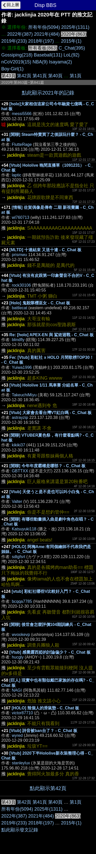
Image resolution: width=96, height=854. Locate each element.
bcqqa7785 (22, 601)
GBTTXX (20, 471)
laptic (16, 175)
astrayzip (20, 417)
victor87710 (22, 713)
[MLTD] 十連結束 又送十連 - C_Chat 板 (45, 250)
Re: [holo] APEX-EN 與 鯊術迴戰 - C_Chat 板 (51, 335)
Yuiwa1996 (22, 367)
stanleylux (21, 763)
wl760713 (20, 217)
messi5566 (21, 113)
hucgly (18, 657)
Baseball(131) (48, 55)
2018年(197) (41, 41)
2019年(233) (14, 41)
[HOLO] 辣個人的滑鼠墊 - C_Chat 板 (45, 708)
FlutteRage (22, 144)
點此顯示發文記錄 (19, 829)
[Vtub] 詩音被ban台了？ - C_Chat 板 (43, 730)
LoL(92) (71, 55)
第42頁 (24, 75)
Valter (17, 501)
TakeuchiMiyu (24, 395)
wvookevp (21, 634)
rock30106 (21, 285)
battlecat (19, 308)
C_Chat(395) (72, 48)
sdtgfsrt (18, 557)
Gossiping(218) (17, 55)
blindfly (18, 339)
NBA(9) (40, 61)
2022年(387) (20, 34)
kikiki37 (18, 445)
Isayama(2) (60, 61)
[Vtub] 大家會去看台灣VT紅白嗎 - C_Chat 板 (50, 412)
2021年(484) (47, 34)
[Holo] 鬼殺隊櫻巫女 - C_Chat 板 (39, 303)
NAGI (17, 690)
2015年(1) (71, 41)
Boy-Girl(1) (12, 68)
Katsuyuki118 (24, 529)
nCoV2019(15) (16, 61)
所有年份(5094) (44, 27)
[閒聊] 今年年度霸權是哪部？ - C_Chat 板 (47, 466)
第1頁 (75, 75)
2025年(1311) (75, 27)
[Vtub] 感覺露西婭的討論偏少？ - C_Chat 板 (50, 652)
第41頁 (40, 75)
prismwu (19, 254)
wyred (17, 735)
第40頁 (55, 75)
